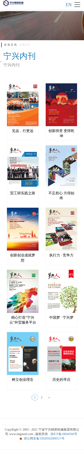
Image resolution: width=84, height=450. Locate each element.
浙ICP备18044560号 (63, 434)
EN (69, 4)
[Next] (49, 397)
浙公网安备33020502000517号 (44, 438)
